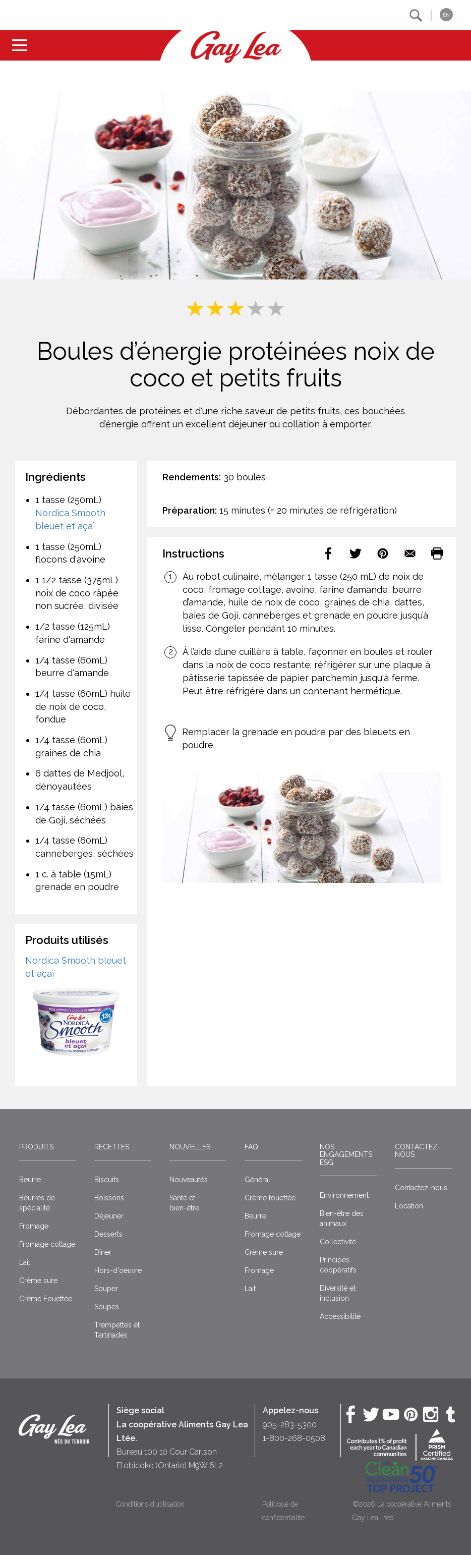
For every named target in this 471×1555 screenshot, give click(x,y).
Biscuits (106, 1180)
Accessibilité (340, 1316)
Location (409, 1206)
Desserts (108, 1234)
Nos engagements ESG (346, 1155)
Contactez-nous (418, 1150)
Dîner (102, 1252)
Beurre (30, 1180)
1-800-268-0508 (294, 1438)
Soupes (106, 1307)
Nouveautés (188, 1180)
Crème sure (38, 1280)
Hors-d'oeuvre (118, 1270)
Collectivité (338, 1242)
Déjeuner (109, 1216)
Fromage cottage (47, 1244)
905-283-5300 (290, 1424)
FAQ (251, 1147)
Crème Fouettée (45, 1299)
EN (446, 15)
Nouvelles (189, 1147)
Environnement (344, 1195)
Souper (106, 1289)
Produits (36, 1147)
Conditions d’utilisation (150, 1504)
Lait (24, 1262)
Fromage (33, 1226)
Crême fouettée (270, 1198)
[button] (416, 15)
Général (257, 1180)
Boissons (109, 1198)
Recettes (111, 1147)
